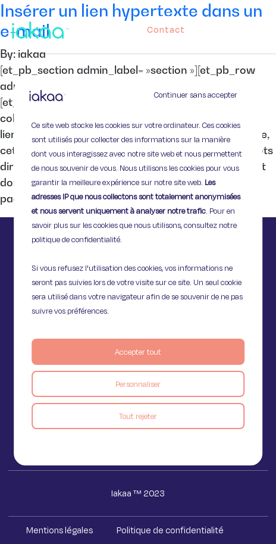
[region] (138, 272)
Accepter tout (138, 351)
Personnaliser (138, 384)
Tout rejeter (138, 416)
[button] (269, 26)
